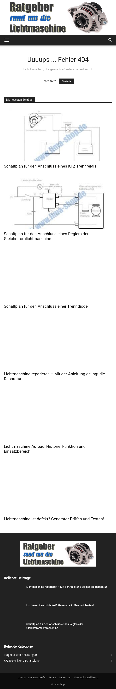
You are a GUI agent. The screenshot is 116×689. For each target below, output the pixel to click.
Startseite (66, 81)
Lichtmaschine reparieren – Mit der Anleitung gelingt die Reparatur (66, 586)
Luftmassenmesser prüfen (32, 677)
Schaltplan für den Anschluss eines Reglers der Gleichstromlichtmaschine (46, 236)
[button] (6, 40)
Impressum (65, 677)
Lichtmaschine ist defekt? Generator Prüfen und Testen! (54, 519)
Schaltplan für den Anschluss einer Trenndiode (46, 306)
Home (52, 677)
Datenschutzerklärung (86, 677)
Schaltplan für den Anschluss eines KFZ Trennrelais (50, 166)
